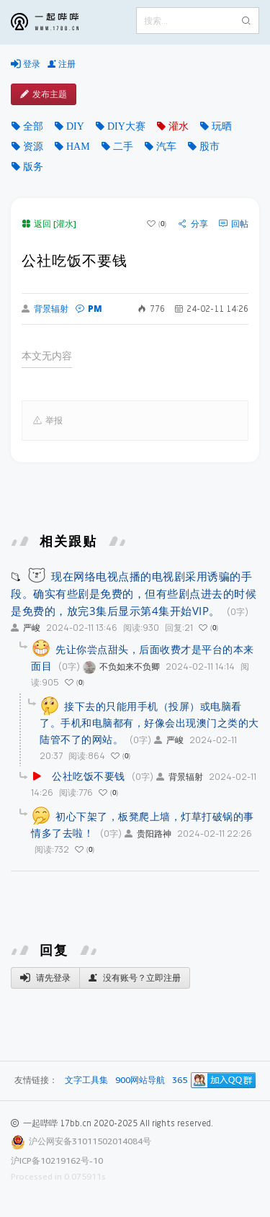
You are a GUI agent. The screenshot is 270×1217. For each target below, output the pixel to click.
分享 (193, 224)
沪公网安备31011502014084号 (90, 1141)
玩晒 (222, 126)
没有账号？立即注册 (135, 978)
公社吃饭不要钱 (88, 776)
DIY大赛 (126, 126)
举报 (48, 420)
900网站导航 (140, 1080)
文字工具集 (86, 1080)
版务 (33, 166)
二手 (123, 146)
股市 (209, 146)
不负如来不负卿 (121, 666)
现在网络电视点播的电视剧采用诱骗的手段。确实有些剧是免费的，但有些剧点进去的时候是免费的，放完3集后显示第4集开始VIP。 (133, 593)
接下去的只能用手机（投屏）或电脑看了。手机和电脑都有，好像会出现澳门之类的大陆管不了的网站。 (149, 722)
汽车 (166, 146)
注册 (62, 64)
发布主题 (43, 94)
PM (89, 308)
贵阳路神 (148, 833)
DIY (75, 126)
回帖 (233, 224)
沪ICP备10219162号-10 (57, 1160)
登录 (25, 64)
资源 (33, 146)
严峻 (25, 627)
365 (179, 1080)
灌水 (178, 126)
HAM (78, 146)
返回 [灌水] (49, 223)
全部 (33, 126)
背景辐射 (45, 309)
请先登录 (45, 978)
